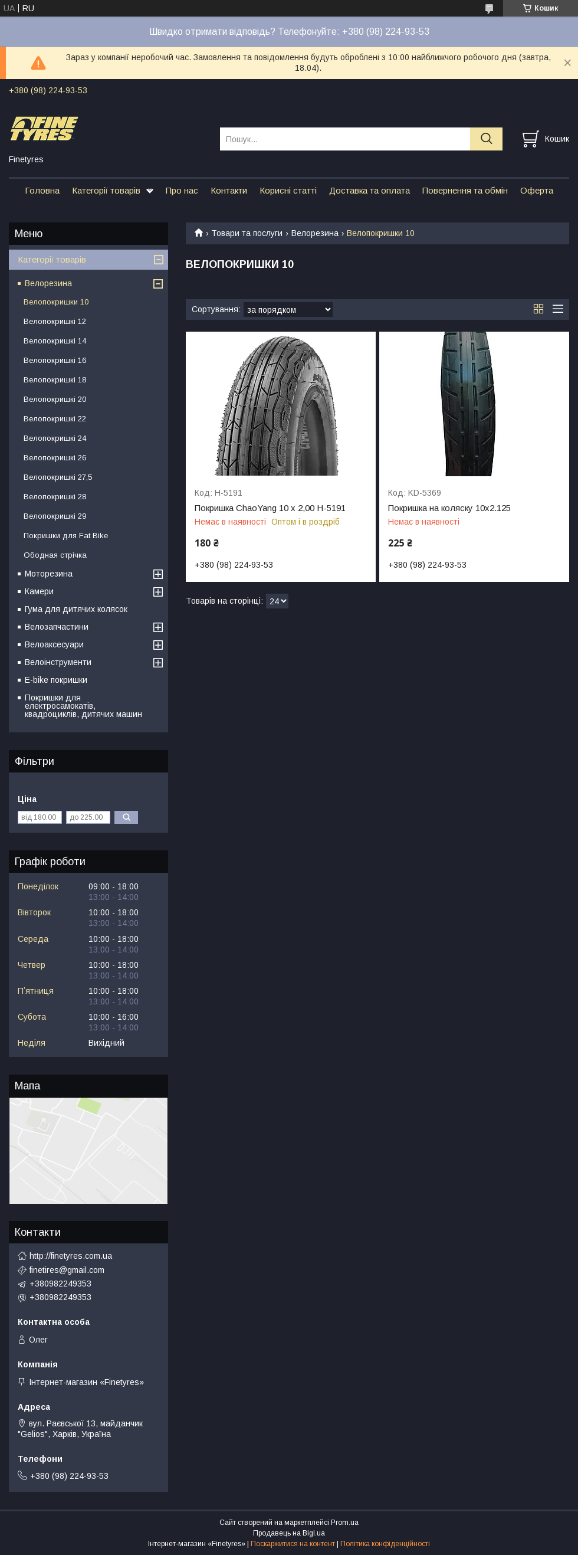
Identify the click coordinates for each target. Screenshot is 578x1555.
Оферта (536, 190)
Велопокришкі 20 (55, 399)
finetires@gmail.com (66, 1270)
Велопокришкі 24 (55, 438)
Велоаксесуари (54, 644)
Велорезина (315, 233)
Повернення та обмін (465, 190)
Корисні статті (288, 190)
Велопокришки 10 (56, 301)
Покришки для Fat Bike (66, 535)
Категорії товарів (106, 190)
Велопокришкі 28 (55, 496)
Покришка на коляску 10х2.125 (449, 508)
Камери (39, 591)
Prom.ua (345, 1522)
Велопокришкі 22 (55, 418)
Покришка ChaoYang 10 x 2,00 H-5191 (270, 508)
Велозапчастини (56, 626)
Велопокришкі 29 (55, 516)
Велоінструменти (58, 662)
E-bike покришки (56, 680)
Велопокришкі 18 (55, 379)
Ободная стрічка (55, 555)
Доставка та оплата (369, 190)
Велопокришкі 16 (55, 360)
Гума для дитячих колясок (76, 609)
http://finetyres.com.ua (70, 1256)
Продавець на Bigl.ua (289, 1533)
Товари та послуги (247, 233)
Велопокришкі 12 (55, 321)
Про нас (182, 190)
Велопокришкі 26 (55, 457)
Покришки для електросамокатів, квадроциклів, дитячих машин (83, 706)
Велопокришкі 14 (55, 340)
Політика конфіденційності (385, 1544)
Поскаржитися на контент (293, 1544)
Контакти (229, 190)
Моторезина (49, 573)
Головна (42, 190)
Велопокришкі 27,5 (58, 477)
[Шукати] (486, 138)
